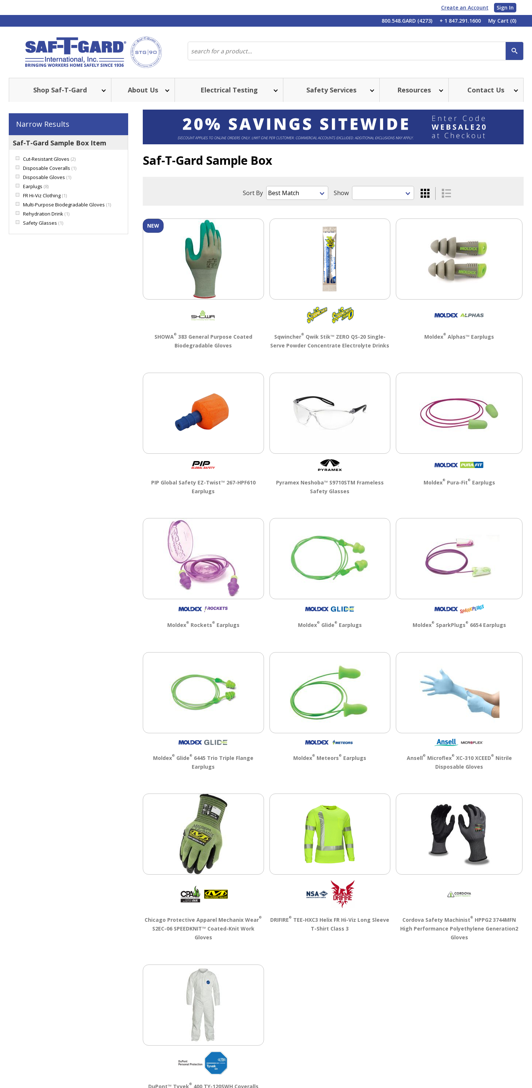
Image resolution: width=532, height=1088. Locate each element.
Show (341, 193)
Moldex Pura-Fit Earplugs (459, 482)
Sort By (253, 193)
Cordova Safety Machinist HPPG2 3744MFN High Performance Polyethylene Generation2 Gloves (459, 928)
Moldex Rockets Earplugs (203, 624)
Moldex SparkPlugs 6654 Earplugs (459, 624)
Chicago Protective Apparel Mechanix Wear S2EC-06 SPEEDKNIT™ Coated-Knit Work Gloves (203, 928)
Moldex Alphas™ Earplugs (459, 336)
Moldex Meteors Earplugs (329, 757)
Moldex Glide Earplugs (330, 624)
